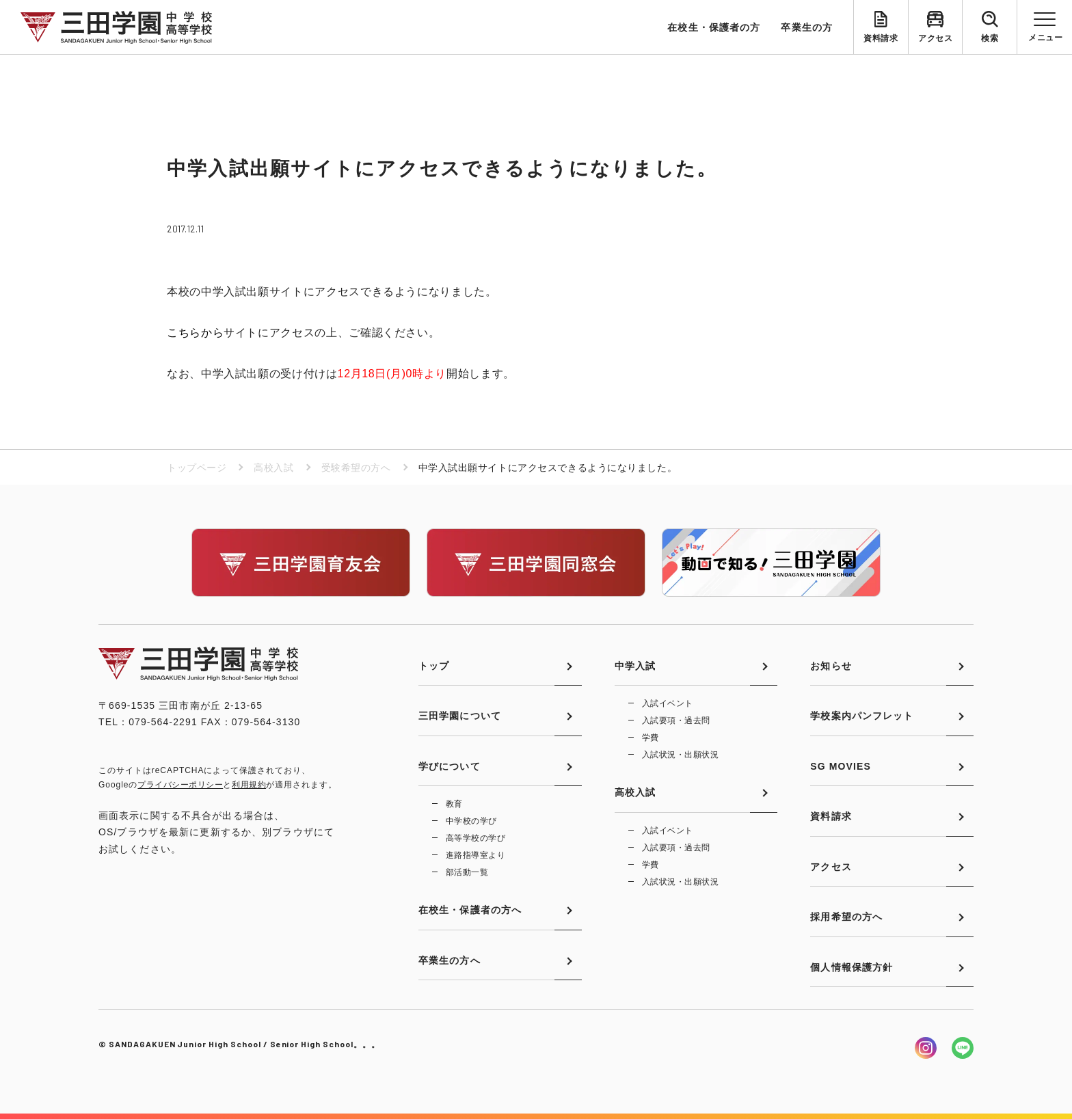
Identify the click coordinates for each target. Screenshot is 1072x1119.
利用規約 (249, 785)
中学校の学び (471, 821)
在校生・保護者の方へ (470, 909)
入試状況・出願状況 (680, 754)
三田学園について (459, 715)
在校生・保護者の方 (713, 27)
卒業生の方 (807, 27)
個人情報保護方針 (851, 967)
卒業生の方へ (449, 960)
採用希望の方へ (846, 916)
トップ (433, 665)
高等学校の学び (475, 838)
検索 (989, 38)
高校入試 (273, 467)
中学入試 (635, 665)
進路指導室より (475, 855)
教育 (454, 804)
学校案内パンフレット (861, 715)
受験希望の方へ (356, 467)
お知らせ (830, 665)
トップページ (196, 467)
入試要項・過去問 (676, 720)
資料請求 (880, 38)
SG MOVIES (840, 766)
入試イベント (667, 703)
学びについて (449, 766)
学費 (650, 737)
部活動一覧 (467, 872)
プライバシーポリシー (180, 785)
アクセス (935, 38)
